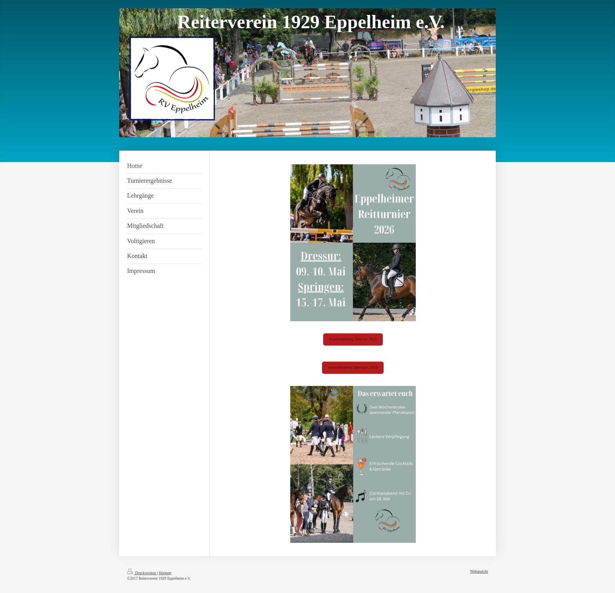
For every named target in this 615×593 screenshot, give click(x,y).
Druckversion (142, 573)
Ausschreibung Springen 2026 (353, 367)
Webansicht (479, 571)
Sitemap (165, 573)
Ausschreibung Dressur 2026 (353, 339)
